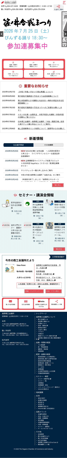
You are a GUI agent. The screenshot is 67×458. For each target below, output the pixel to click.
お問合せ (41, 334)
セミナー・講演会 (43, 426)
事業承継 (41, 369)
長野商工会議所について (45, 317)
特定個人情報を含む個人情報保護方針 (48, 338)
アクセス (41, 332)
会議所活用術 (42, 414)
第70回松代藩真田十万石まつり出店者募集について (38, 96)
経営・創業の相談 (43, 354)
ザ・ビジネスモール (44, 428)
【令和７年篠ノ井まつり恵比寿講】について (35, 92)
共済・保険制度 (43, 424)
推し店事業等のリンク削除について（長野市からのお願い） (41, 129)
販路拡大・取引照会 (44, 365)
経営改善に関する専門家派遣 (47, 359)
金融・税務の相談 (43, 343)
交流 (38, 396)
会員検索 (41, 434)
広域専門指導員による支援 (46, 371)
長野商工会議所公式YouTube (47, 442)
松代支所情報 (42, 440)
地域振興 (39, 392)
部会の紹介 (41, 398)
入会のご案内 (58, 7)
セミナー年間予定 (43, 379)
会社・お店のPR (43, 416)
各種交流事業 (42, 400)
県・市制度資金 (43, 347)
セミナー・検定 (42, 376)
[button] (1, 34)
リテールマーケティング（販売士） (49, 387)
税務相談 (41, 351)
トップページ (41, 314)
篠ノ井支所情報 (43, 438)
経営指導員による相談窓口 (46, 357)
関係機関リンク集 (43, 444)
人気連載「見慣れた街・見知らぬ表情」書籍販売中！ (39, 284)
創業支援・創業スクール (46, 363)
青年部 (40, 402)
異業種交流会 (42, 406)
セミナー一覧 (42, 381)
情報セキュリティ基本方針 (46, 336)
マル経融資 (41, 345)
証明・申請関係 (43, 418)
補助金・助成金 (43, 349)
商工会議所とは (43, 319)
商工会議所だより (43, 436)
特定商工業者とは (43, 321)
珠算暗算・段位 (43, 385)
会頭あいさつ (42, 323)
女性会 (40, 404)
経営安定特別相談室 (44, 361)
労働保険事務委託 (43, 373)
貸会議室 (41, 420)
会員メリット (41, 412)
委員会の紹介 (42, 328)
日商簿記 (41, 383)
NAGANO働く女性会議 (45, 408)
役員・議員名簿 (43, 326)
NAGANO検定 (42, 389)
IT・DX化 (41, 367)
